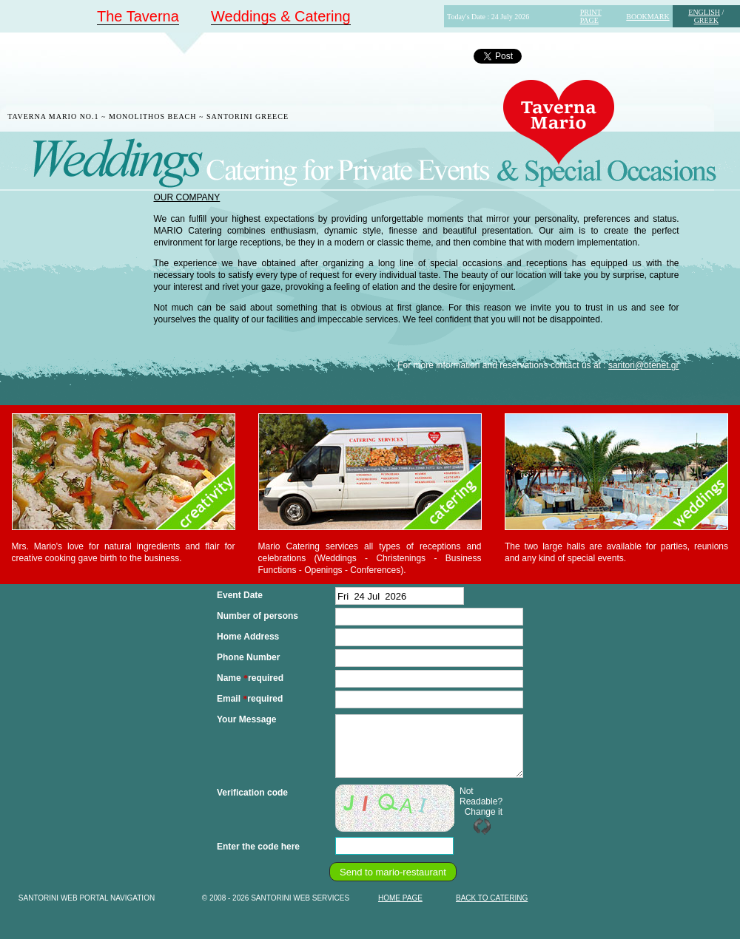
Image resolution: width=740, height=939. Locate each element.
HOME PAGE (400, 898)
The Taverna (138, 16)
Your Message (246, 719)
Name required (250, 678)
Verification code (252, 792)
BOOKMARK (647, 17)
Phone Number (248, 657)
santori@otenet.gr (643, 365)
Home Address (248, 636)
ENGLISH (704, 12)
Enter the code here (258, 846)
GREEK (706, 20)
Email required (250, 699)
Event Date (240, 595)
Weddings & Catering (281, 16)
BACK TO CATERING (492, 898)
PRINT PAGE (591, 16)
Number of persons (257, 616)
